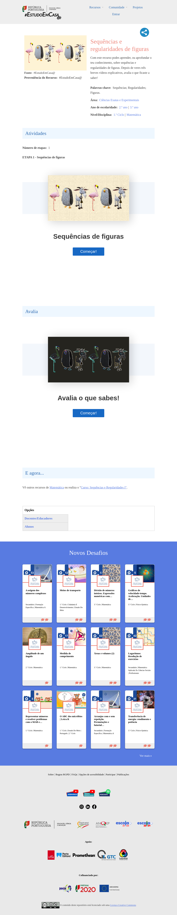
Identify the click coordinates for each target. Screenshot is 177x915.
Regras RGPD (63, 774)
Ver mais (145, 755)
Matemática (134, 114)
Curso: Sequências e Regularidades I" (104, 487)
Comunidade (116, 7)
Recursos (95, 7)
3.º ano (134, 107)
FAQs (74, 774)
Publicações (123, 774)
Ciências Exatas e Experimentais (119, 100)
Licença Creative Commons (123, 905)
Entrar (116, 14)
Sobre (51, 774)
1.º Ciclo (119, 114)
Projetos (138, 7)
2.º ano (123, 107)
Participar (110, 774)
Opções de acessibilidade (91, 774)
